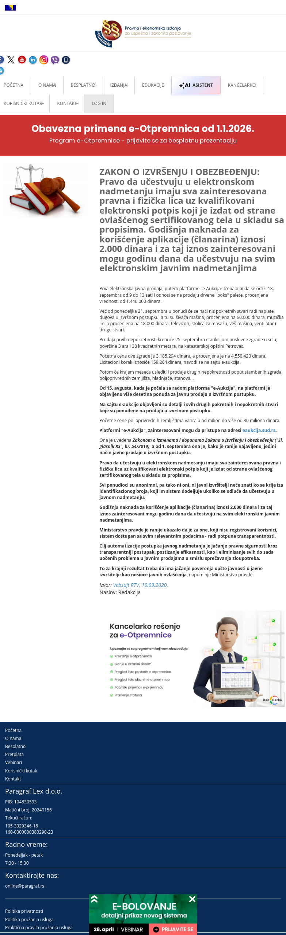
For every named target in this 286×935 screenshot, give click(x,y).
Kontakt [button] (67, 103)
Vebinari (13, 762)
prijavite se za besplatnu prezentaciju (181, 140)
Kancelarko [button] (242, 85)
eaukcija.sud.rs (259, 430)
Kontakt (13, 779)
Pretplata (14, 754)
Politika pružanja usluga (29, 919)
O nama (47, 85)
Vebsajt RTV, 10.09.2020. (140, 584)
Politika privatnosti (24, 911)
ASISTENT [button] (196, 85)
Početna (13, 730)
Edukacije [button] (153, 85)
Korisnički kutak (21, 771)
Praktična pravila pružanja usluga (39, 927)
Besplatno (83, 85)
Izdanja (118, 85)
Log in (99, 103)
